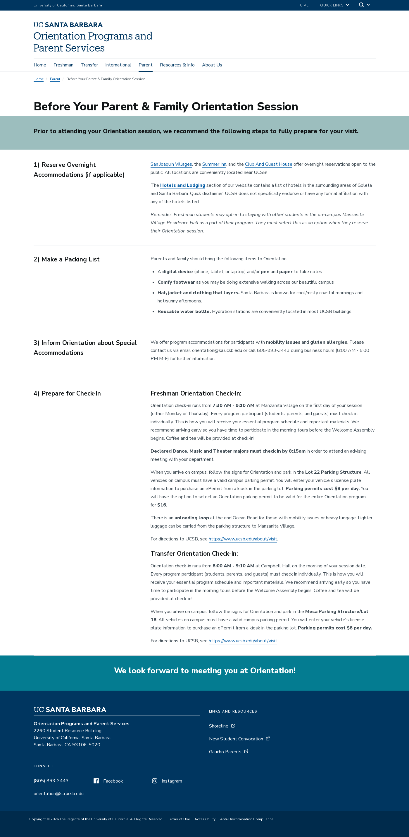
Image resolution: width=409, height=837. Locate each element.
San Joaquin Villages (171, 165)
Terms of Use (179, 819)
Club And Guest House (268, 165)
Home (40, 65)
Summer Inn (214, 165)
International (118, 65)
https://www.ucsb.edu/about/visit (243, 539)
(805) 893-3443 (51, 781)
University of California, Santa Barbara (68, 5)
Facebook (107, 781)
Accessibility (204, 819)
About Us (212, 65)
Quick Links (331, 5)
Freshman (63, 65)
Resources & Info (177, 65)
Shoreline (218, 726)
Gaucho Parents (225, 752)
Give (304, 5)
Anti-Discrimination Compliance (246, 819)
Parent (146, 65)
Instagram (166, 781)
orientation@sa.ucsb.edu (59, 794)
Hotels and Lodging (182, 186)
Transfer (89, 65)
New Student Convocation (236, 739)
